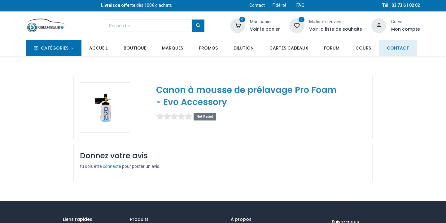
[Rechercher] (198, 26)
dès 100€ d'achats (136, 5)
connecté (112, 166)
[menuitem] (98, 48)
